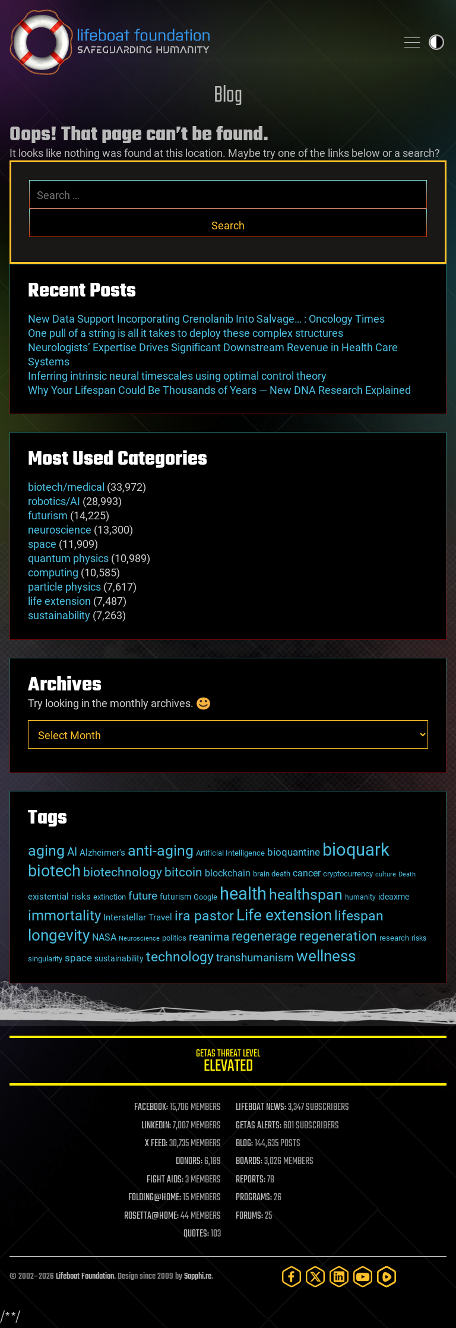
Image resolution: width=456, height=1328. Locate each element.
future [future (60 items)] (142, 896)
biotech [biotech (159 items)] (54, 871)
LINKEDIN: (156, 1126)
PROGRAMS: (254, 1198)
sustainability (59, 615)
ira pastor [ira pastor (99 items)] (204, 915)
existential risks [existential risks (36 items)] (59, 896)
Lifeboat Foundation (85, 1276)
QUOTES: (196, 1234)
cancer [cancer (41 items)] (307, 873)
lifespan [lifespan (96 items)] (359, 916)
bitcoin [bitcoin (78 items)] (183, 872)
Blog (228, 96)
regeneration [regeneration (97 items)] (338, 936)
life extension (59, 601)
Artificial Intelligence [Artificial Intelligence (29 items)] (230, 852)
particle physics (64, 587)
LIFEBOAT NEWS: (261, 1107)
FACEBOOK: (151, 1107)
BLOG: (244, 1144)
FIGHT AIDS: (165, 1180)
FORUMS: (249, 1216)
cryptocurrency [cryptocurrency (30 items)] (348, 873)
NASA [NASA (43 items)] (104, 937)
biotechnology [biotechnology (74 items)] (122, 872)
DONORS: (189, 1161)
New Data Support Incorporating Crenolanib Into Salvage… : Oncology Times (206, 319)
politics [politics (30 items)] (174, 937)
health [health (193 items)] (243, 894)
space (42, 544)
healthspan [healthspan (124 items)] (306, 894)
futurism (48, 515)
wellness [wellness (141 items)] (326, 956)
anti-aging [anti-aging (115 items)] (161, 850)
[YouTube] (362, 1276)
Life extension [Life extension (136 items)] (284, 915)
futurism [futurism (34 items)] (175, 896)
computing (53, 572)
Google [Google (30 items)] (205, 896)
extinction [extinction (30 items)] (109, 896)
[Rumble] (386, 1276)
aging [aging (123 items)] (46, 850)
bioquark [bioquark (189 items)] (356, 850)
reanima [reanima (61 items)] (209, 937)
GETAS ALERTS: (258, 1126)
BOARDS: (249, 1161)
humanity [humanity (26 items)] (360, 897)
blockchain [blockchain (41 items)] (228, 873)
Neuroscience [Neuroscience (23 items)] (139, 938)
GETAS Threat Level (228, 1062)
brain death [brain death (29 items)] (271, 873)
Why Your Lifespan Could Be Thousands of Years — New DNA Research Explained (219, 390)
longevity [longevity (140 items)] (59, 935)
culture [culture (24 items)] (385, 874)
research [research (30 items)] (394, 937)
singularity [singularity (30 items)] (45, 958)
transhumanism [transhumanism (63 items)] (255, 957)
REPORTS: (250, 1180)
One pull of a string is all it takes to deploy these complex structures (185, 333)
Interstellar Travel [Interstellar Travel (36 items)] (137, 917)
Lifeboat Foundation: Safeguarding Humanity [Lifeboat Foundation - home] (198, 42)
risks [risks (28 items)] (418, 938)
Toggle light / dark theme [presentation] (436, 42)
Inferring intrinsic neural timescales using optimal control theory (177, 376)
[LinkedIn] (339, 1276)
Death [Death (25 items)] (407, 874)
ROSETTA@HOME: (151, 1216)
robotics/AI (54, 501)
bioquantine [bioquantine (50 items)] (293, 852)
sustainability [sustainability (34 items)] (119, 958)
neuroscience (59, 529)
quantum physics (68, 558)
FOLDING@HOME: (154, 1198)
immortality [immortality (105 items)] (64, 915)
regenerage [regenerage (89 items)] (264, 936)
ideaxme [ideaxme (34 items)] (393, 896)
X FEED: (156, 1144)
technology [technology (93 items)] (180, 957)
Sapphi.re (197, 1276)
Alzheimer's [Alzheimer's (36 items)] (102, 852)
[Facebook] (291, 1276)
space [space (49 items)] (78, 958)
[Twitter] (315, 1276)
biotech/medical (66, 487)
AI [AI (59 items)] (72, 852)
